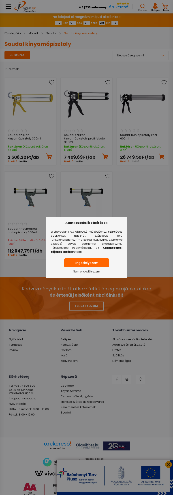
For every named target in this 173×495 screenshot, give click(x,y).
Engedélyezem (86, 263)
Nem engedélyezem (86, 271)
